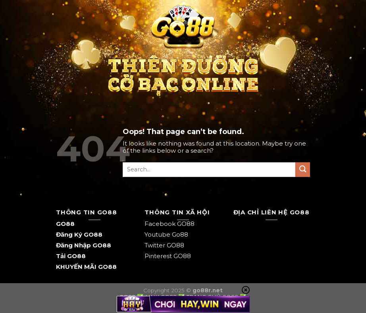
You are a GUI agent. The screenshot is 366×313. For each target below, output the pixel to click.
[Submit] (302, 169)
